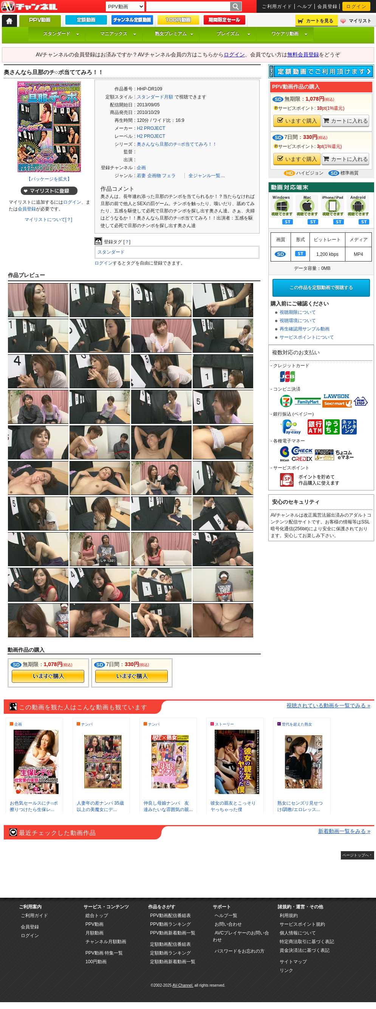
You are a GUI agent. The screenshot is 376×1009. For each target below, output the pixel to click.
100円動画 (96, 961)
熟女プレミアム (174, 33)
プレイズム (234, 33)
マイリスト (360, 20)
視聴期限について (298, 312)
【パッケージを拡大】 (49, 179)
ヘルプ (305, 6)
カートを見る (319, 20)
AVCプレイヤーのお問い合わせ (241, 936)
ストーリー (224, 724)
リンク (286, 970)
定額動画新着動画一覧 (172, 961)
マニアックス (118, 33)
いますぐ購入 (297, 120)
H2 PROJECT (151, 128)
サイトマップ (293, 961)
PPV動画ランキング (170, 924)
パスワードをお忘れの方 (240, 951)
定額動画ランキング (170, 953)
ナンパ (87, 724)
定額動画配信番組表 (170, 944)
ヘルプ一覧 (226, 915)
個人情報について (298, 933)
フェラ (169, 175)
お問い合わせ (228, 924)
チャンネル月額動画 (105, 941)
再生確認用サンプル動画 (305, 329)
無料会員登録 (303, 54)
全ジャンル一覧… (207, 175)
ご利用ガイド (277, 6)
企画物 (154, 175)
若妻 (141, 175)
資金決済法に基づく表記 (305, 950)
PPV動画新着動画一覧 (172, 933)
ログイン (356, 6)
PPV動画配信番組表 (170, 915)
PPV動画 (94, 924)
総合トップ (96, 915)
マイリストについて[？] (49, 219)
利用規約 (289, 915)
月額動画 (94, 933)
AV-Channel (29, 7)
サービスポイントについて (307, 337)
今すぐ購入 (48, 676)
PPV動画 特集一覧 (104, 953)
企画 (141, 167)
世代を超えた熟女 (297, 724)
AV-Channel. (182, 985)
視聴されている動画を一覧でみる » (328, 705)
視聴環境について (298, 320)
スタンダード (61, 33)
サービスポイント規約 (302, 924)
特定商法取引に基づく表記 (307, 941)
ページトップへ (355, 855)
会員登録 (327, 6)
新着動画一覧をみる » (344, 831)
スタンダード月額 (155, 97)
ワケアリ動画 (289, 33)
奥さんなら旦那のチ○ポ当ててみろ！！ (177, 144)
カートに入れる (345, 120)
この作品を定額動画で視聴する (321, 287)
